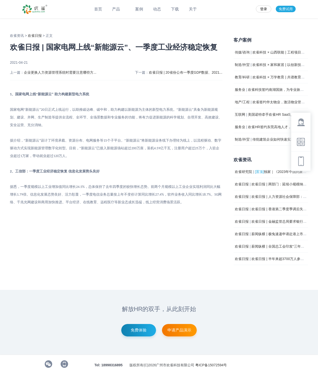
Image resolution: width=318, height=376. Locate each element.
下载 (175, 9)
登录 (263, 9)
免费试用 (286, 9)
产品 (118, 9)
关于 (193, 9)
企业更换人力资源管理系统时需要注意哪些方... (60, 72)
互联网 (240, 114)
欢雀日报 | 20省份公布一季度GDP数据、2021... (185, 72)
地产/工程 (242, 102)
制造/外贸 (242, 65)
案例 (139, 9)
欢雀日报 (35, 36)
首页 (98, 9)
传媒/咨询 (242, 52)
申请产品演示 (179, 330)
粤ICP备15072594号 (211, 365)
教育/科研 (242, 77)
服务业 (240, 90)
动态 (157, 9)
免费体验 (139, 330)
